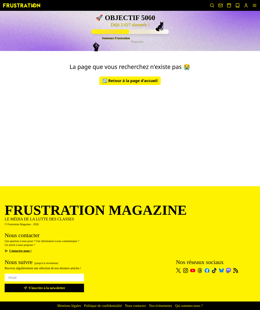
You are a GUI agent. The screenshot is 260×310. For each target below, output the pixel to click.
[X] (178, 270)
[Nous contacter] (220, 5)
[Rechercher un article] (212, 5)
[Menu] (254, 5)
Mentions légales (69, 306)
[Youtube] (192, 270)
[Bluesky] (221, 270)
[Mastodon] (228, 270)
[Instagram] (185, 270)
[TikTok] (214, 270)
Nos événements (160, 306)
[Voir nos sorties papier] (237, 5)
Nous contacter (135, 306)
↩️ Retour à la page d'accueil (130, 80)
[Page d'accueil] (21, 5)
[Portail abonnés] (246, 5)
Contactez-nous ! (18, 250)
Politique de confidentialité (103, 306)
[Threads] (199, 270)
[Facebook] (207, 270)
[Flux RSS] (235, 270)
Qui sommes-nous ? (189, 306)
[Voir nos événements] (229, 5)
